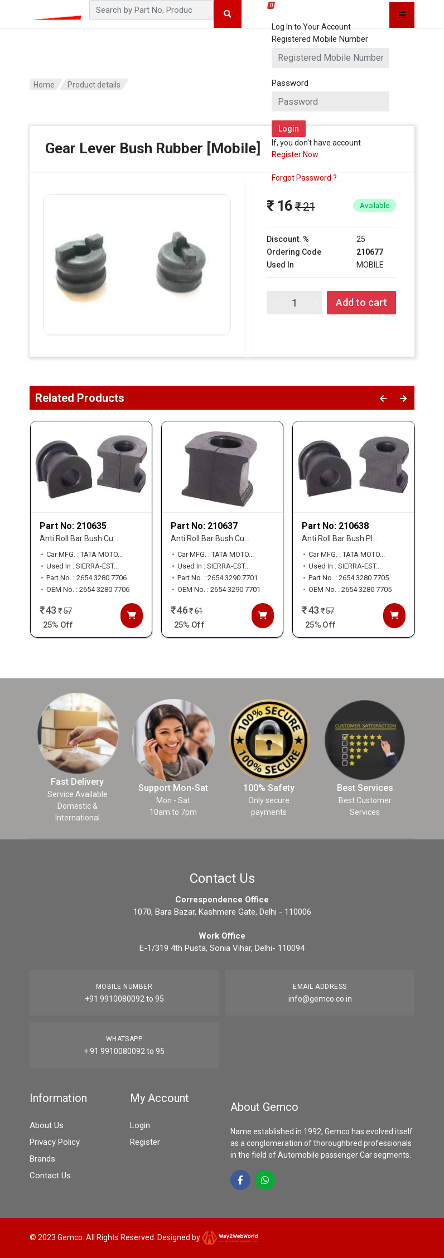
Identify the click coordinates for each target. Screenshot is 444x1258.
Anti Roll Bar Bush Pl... (340, 538)
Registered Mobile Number (320, 39)
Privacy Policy (55, 1142)
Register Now (295, 154)
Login (140, 1125)
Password (290, 83)
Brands (42, 1159)
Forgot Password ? (304, 177)
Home (44, 84)
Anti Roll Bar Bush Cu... (79, 538)
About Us (47, 1125)
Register (145, 1142)
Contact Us (50, 1175)
